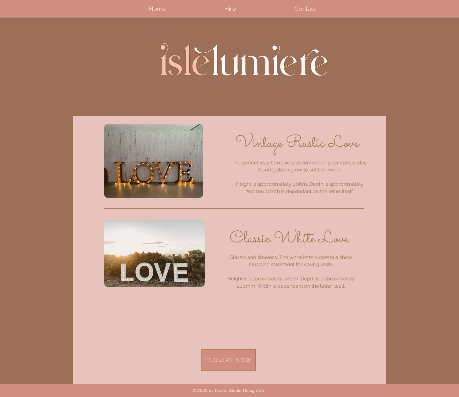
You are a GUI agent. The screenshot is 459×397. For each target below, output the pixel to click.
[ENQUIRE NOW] (228, 360)
